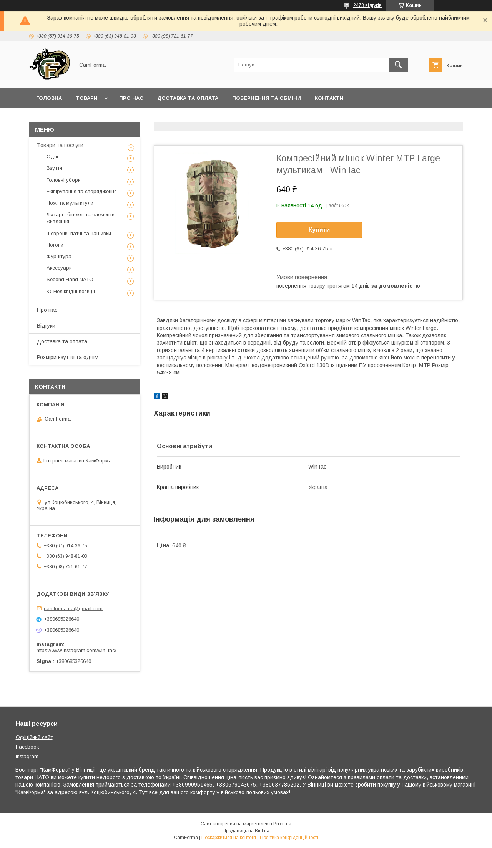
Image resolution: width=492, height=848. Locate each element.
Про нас (131, 98)
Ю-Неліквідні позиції (71, 291)
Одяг (53, 156)
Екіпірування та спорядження (82, 191)
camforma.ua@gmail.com (73, 608)
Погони (55, 245)
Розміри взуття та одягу (67, 357)
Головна (49, 98)
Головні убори (64, 180)
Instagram (27, 756)
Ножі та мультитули (70, 203)
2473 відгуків (367, 5)
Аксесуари (59, 268)
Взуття (54, 168)
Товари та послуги (60, 145)
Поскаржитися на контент (228, 837)
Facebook (27, 747)
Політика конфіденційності (289, 837)
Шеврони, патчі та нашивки (79, 233)
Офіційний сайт (34, 737)
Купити (319, 230)
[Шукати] (398, 65)
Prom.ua (282, 823)
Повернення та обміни (266, 98)
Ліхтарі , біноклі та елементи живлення (81, 218)
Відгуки (46, 326)
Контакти (329, 98)
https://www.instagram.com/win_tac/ (76, 650)
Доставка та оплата (187, 98)
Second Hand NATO (70, 279)
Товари (87, 98)
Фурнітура (59, 256)
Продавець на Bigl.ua (246, 830)
